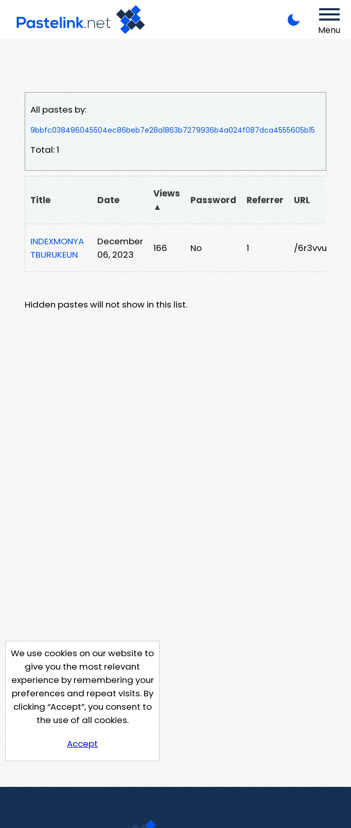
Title (40, 200)
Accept (82, 743)
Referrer (265, 200)
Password (213, 200)
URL (302, 200)
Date (108, 200)
